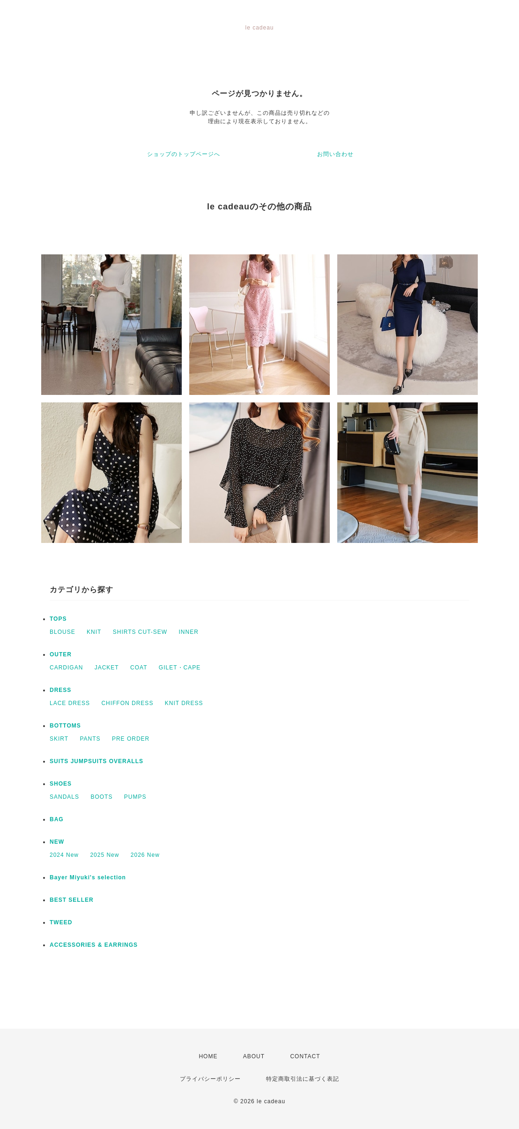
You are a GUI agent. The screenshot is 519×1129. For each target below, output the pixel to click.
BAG (57, 819)
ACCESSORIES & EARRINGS (94, 945)
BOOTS (101, 797)
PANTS (90, 738)
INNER (189, 632)
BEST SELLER (72, 900)
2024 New (64, 855)
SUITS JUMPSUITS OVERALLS (96, 761)
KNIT (94, 632)
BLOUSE (62, 632)
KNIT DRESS (184, 703)
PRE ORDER (130, 738)
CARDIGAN (66, 667)
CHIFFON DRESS (127, 703)
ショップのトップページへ (183, 154)
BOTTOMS (65, 725)
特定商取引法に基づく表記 (302, 1079)
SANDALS (64, 797)
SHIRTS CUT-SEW (140, 632)
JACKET (107, 667)
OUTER (61, 654)
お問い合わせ (335, 154)
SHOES (61, 783)
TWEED (61, 922)
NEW (57, 842)
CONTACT (305, 1056)
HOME (208, 1056)
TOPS (58, 619)
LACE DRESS (70, 703)
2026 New (145, 855)
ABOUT (254, 1056)
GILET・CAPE (179, 667)
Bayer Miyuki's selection (88, 877)
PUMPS (135, 797)
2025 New (104, 855)
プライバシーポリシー (210, 1079)
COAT (138, 667)
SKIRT (59, 738)
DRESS (60, 690)
